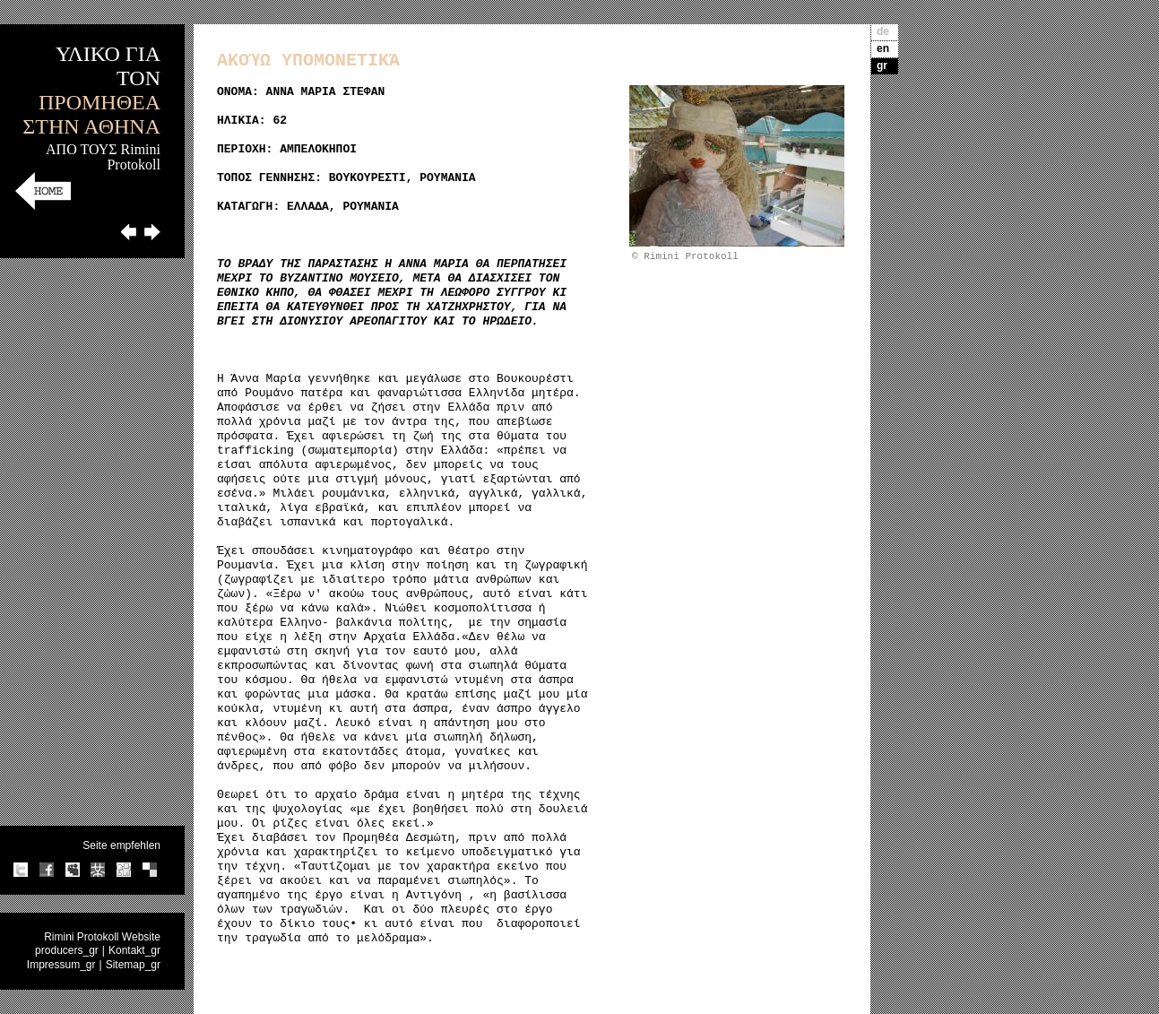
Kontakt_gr (134, 950)
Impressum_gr (61, 964)
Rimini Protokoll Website (102, 937)
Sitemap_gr (133, 964)
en (883, 48)
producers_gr (67, 950)
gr (882, 65)
